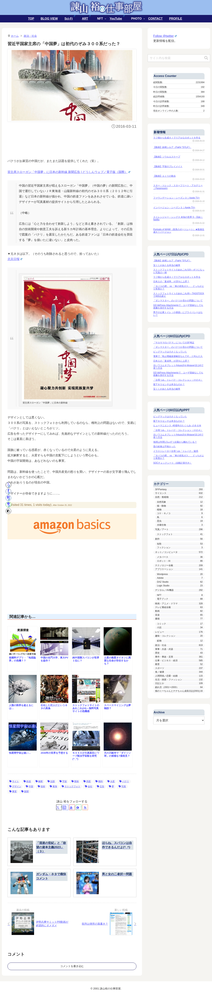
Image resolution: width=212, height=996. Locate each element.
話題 (51, 781)
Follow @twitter (164, 36)
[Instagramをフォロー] (65, 807)
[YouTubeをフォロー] (72, 807)
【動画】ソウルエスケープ (166, 156)
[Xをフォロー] (59, 807)
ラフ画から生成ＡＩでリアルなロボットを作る (176, 137)
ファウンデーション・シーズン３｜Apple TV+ (176, 198)
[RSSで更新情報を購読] (85, 807)
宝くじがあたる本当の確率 (166, 265)
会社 (88, 786)
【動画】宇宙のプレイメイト (167, 166)
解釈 (39, 781)
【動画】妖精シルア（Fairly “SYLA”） (172, 147)
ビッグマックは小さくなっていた (170, 351)
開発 (75, 781)
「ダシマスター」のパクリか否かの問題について (178, 300)
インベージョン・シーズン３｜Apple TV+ (174, 207)
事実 (13, 791)
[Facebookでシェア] (8, 491)
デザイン (15, 786)
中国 (29, 786)
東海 (53, 786)
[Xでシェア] (8, 485)
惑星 (87, 781)
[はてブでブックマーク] (8, 498)
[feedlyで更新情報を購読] (78, 807)
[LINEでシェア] (8, 504)
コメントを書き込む (72, 966)
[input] (179, 58)
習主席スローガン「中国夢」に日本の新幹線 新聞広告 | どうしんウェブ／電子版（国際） (68, 172)
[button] (8, 511)
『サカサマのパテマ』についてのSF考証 (173, 342)
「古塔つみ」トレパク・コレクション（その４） (178, 380)
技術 (41, 786)
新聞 (25, 791)
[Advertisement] (75, 142)
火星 (111, 781)
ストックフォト (71, 786)
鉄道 (27, 781)
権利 (99, 781)
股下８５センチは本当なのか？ (169, 384)
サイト (14, 781)
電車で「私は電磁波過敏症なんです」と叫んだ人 (178, 356)
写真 (122, 786)
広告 (100, 786)
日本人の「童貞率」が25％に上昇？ (171, 281)
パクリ (124, 781)
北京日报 (14, 259)
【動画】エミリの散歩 (164, 176)
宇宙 (63, 781)
